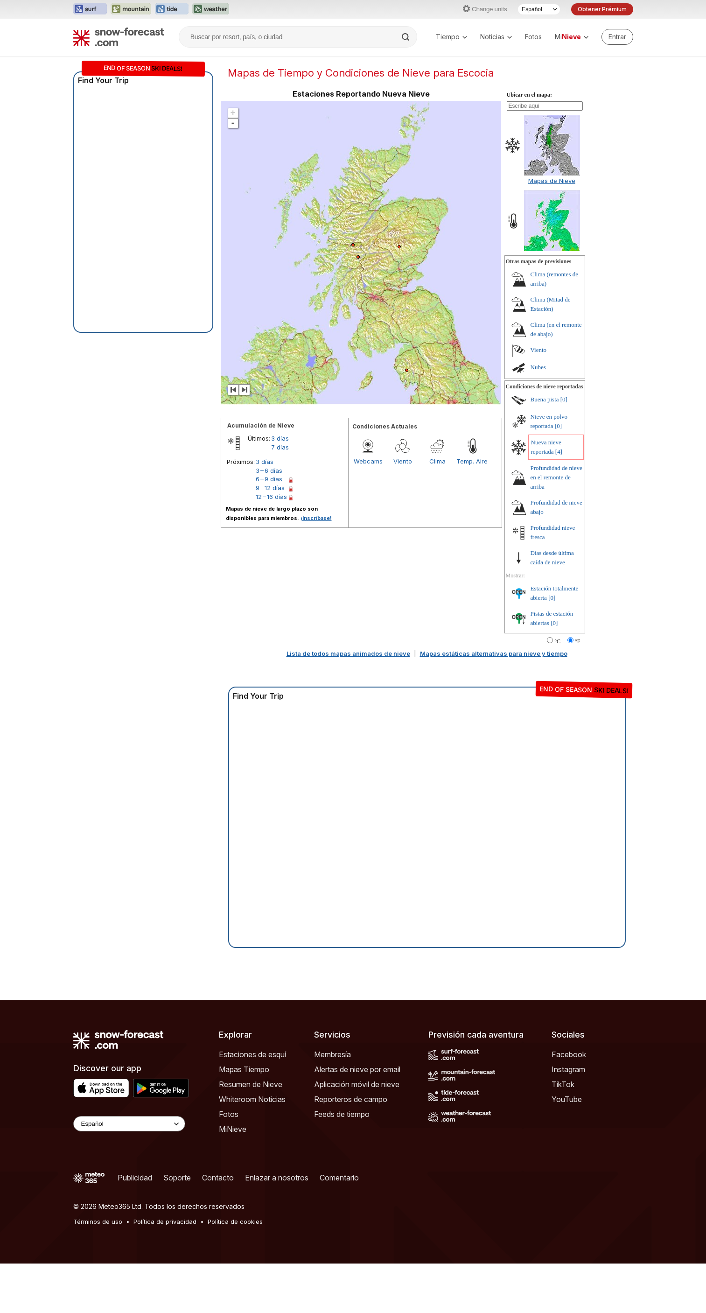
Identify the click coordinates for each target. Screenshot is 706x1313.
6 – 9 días (269, 479)
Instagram (568, 1069)
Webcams (368, 461)
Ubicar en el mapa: (529, 94)
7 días (280, 447)
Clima (437, 461)
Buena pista (545, 399)
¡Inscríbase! (316, 518)
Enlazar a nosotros (276, 1177)
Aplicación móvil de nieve (356, 1084)
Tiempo (451, 37)
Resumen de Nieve (250, 1084)
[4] (558, 451)
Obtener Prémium (602, 9)
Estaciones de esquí (252, 1054)
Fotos (533, 37)
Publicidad (135, 1177)
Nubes (538, 367)
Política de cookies (235, 1221)
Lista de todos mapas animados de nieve (348, 653)
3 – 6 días (269, 470)
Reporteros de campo (350, 1099)
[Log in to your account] (617, 37)
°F (577, 641)
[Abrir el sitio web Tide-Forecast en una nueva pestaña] (172, 9)
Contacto (218, 1177)
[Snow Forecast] (118, 37)
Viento (402, 461)
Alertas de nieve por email (357, 1069)
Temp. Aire (472, 461)
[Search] (406, 37)
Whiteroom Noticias (252, 1099)
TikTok (563, 1084)
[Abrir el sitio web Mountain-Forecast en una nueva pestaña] (131, 9)
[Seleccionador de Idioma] (539, 9)
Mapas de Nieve (551, 180)
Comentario (339, 1177)
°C (557, 641)
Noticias (496, 37)
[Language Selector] (129, 1123)
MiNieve (232, 1129)
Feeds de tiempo (342, 1114)
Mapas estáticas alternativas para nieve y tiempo (493, 653)
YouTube (567, 1099)
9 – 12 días (270, 487)
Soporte (177, 1177)
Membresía (332, 1054)
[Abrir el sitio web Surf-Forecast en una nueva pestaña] (90, 9)
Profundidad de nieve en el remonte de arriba (556, 477)
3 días (280, 438)
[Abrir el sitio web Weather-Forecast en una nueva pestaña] (210, 9)
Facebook (569, 1054)
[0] (563, 399)
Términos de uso (97, 1221)
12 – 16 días (271, 496)
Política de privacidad (164, 1221)
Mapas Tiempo (244, 1069)
